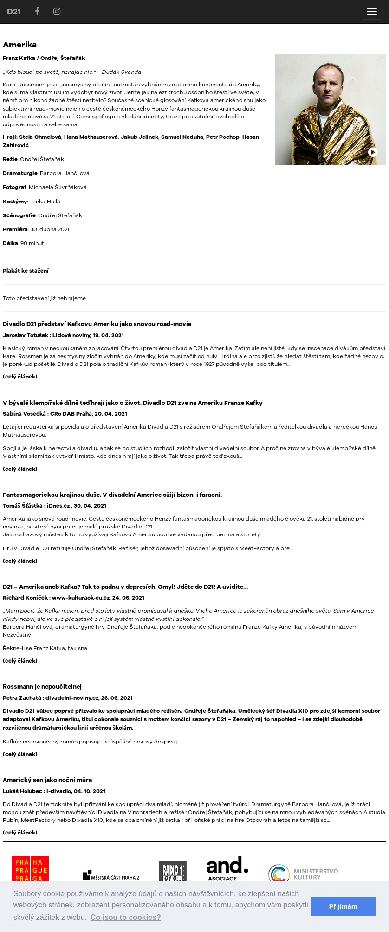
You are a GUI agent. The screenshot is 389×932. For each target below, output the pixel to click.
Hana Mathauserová (91, 137)
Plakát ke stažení (26, 270)
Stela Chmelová (40, 137)
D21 (14, 11)
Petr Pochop (223, 137)
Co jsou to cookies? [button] (126, 917)
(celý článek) (20, 376)
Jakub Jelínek (139, 137)
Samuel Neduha (182, 137)
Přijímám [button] (343, 906)
